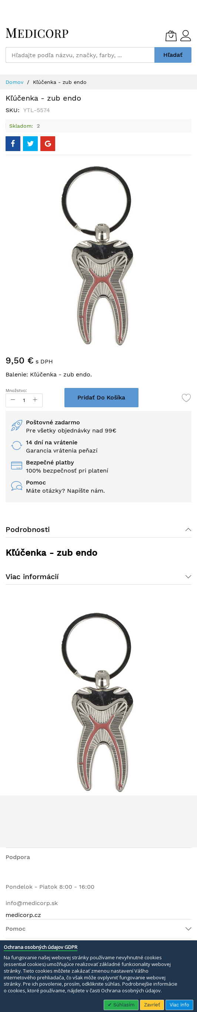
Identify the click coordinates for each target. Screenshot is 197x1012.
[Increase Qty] (35, 400)
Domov (14, 82)
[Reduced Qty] (13, 400)
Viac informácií (32, 576)
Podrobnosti (28, 529)
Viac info (179, 1005)
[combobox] (80, 55)
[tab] (98, 529)
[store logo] (37, 33)
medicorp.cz (23, 914)
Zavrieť (152, 1005)
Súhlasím (123, 1005)
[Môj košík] (171, 35)
